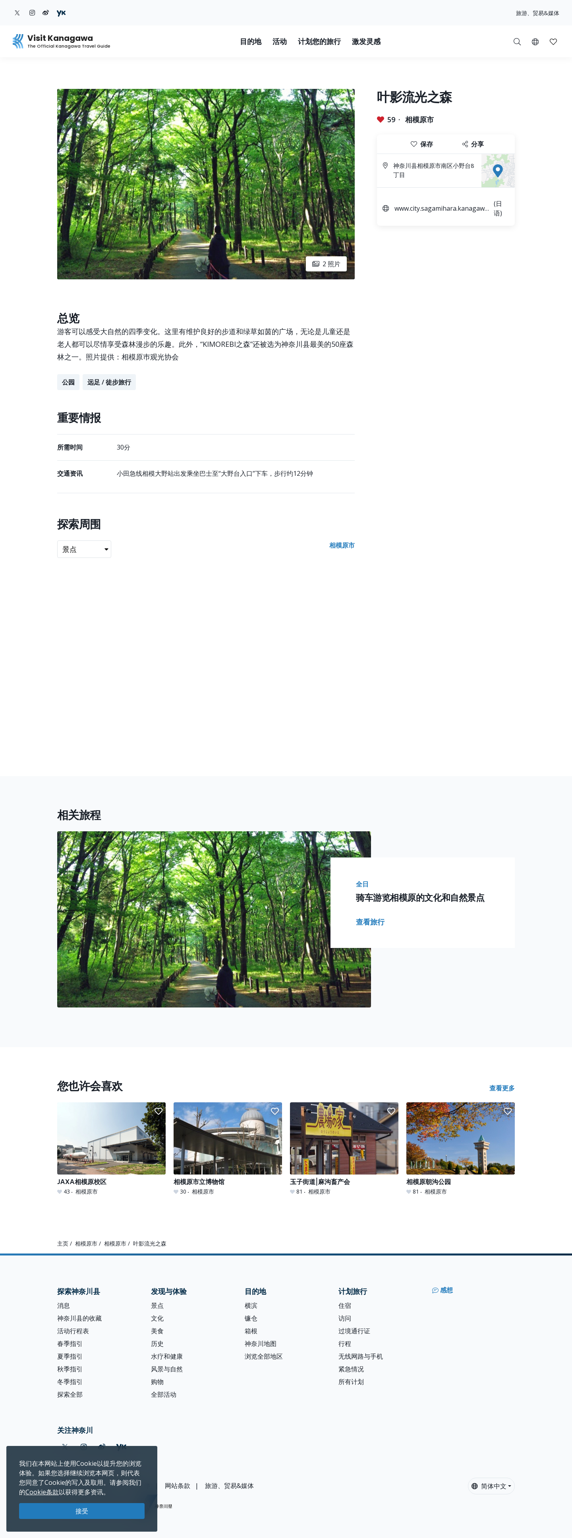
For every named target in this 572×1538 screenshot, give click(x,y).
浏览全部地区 (264, 1356)
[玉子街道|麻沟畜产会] (344, 1149)
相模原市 (419, 119)
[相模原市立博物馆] (228, 1149)
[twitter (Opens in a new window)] (17, 12)
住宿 (344, 1305)
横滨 (251, 1305)
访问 (344, 1318)
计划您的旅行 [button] (319, 41)
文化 (157, 1318)
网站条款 (177, 1485)
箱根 (251, 1331)
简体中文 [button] (489, 1486)
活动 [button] (279, 41)
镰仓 (251, 1318)
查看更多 (502, 1088)
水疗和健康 (167, 1356)
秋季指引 (70, 1369)
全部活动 (163, 1394)
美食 (157, 1331)
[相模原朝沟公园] (460, 1149)
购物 (157, 1381)
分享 (473, 144)
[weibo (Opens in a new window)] (46, 12)
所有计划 (351, 1381)
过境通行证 (354, 1331)
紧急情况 (351, 1369)
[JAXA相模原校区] (111, 1149)
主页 (62, 1243)
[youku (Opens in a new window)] (61, 12)
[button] (535, 41)
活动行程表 (73, 1331)
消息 (63, 1305)
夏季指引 (70, 1356)
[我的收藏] (553, 41)
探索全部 (70, 1394)
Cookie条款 (42, 1492)
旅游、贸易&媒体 (537, 13)
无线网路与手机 (360, 1356)
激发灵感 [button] (366, 41)
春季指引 (70, 1343)
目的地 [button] (250, 41)
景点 (157, 1305)
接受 (81, 1511)
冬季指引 (70, 1381)
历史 (157, 1343)
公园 (68, 382)
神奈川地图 (260, 1343)
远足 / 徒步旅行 (109, 382)
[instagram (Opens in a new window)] (32, 12)
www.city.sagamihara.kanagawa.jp (442, 209)
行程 (344, 1343)
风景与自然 (167, 1369)
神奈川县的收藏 (79, 1318)
